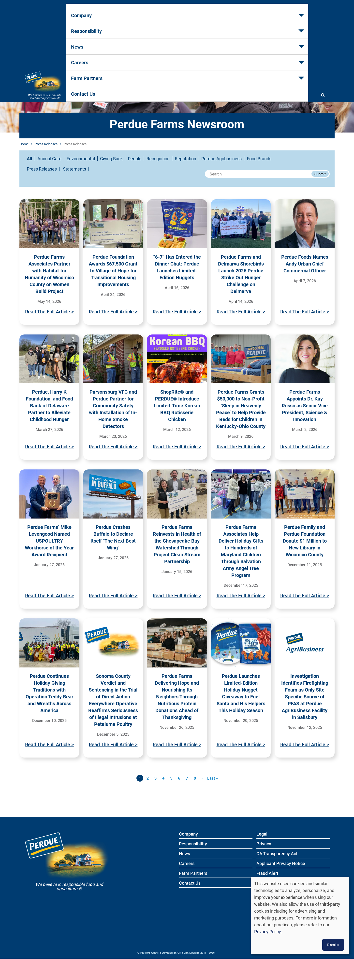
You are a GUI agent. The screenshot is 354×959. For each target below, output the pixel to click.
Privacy (263, 844)
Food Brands (259, 158)
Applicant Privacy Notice (280, 863)
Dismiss (333, 944)
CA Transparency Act (276, 853)
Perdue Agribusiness (221, 158)
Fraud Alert (267, 873)
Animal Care (49, 158)
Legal (261, 834)
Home (24, 144)
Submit (320, 174)
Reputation (185, 158)
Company (85, 27)
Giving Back (111, 158)
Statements (74, 169)
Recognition (158, 158)
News (168, 27)
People (134, 158)
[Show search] (323, 27)
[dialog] (300, 915)
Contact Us (287, 27)
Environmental (81, 158)
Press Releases (46, 144)
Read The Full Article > (49, 311)
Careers (201, 27)
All (29, 158)
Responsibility (129, 27)
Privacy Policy (267, 931)
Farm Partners (243, 27)
